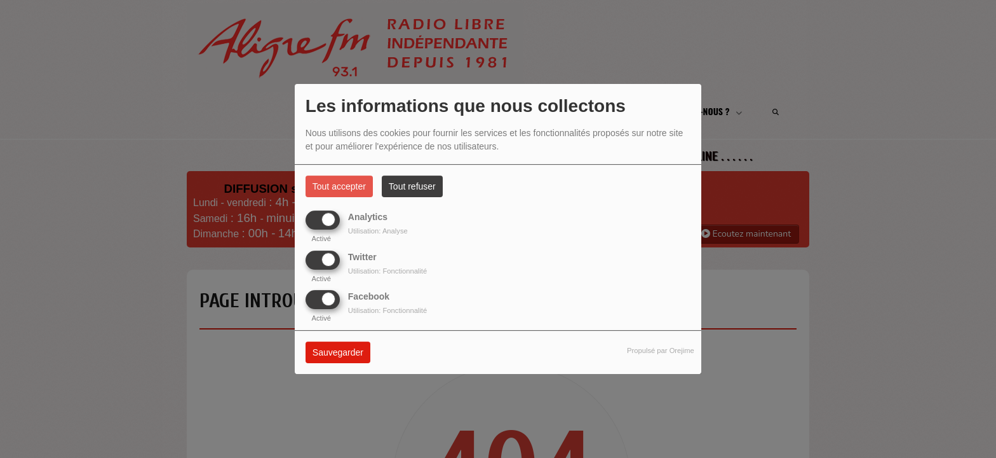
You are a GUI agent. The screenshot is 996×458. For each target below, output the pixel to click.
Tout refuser (412, 186)
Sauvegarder (338, 352)
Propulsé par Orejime (660, 350)
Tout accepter (339, 186)
